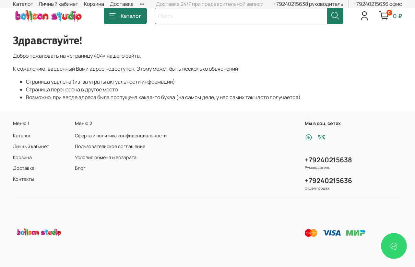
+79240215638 (328, 159)
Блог (80, 168)
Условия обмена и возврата (105, 157)
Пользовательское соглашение (110, 146)
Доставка (122, 3)
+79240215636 (328, 180)
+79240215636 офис (377, 3)
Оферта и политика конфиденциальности (121, 136)
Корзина (94, 3)
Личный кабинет (58, 3)
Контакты (23, 179)
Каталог (23, 3)
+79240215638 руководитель (308, 3)
